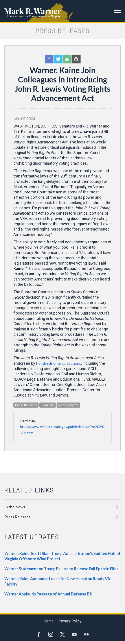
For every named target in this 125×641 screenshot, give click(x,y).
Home (48, 621)
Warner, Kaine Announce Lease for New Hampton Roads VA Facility (57, 581)
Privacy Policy (70, 621)
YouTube (74, 634)
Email (67, 59)
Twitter (58, 59)
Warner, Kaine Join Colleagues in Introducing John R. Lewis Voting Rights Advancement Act (62, 84)
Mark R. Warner (62, 11)
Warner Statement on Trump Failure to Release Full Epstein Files (61, 568)
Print (76, 59)
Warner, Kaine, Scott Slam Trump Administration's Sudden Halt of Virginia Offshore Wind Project (62, 556)
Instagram (50, 634)
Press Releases (17, 516)
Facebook (49, 59)
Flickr (86, 634)
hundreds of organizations (58, 363)
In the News (14, 506)
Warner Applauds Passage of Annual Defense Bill (48, 593)
